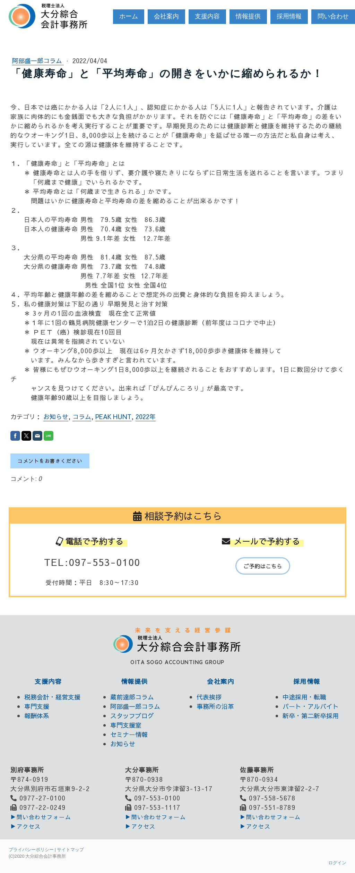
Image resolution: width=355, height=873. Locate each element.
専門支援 (36, 706)
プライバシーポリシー (31, 849)
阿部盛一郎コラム (38, 60)
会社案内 (166, 16)
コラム (81, 416)
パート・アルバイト (311, 706)
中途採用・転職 (304, 697)
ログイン (337, 862)
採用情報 (289, 16)
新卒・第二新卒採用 (311, 715)
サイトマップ (70, 849)
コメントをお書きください (50, 460)
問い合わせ (333, 16)
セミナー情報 (129, 734)
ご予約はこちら (262, 566)
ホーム (128, 16)
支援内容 (207, 16)
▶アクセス (25, 826)
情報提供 (248, 16)
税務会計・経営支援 (52, 697)
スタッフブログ (132, 715)
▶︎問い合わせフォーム (40, 817)
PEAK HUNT (113, 416)
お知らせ (55, 416)
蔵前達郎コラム (132, 697)
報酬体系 (36, 715)
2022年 (146, 416)
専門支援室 (125, 725)
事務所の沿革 (215, 706)
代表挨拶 (209, 697)
